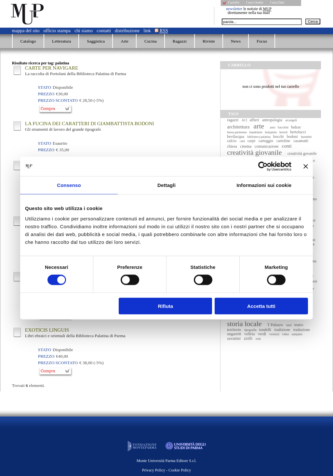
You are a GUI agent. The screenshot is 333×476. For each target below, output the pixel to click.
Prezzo (46, 93)
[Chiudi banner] (305, 166)
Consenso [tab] (69, 185)
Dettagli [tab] (166, 185)
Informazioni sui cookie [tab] (264, 185)
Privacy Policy (153, 470)
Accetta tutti (261, 306)
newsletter (234, 9)
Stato (44, 87)
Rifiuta (165, 306)
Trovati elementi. (28, 385)
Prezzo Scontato (58, 100)
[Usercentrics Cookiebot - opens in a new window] (262, 166)
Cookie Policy (179, 470)
